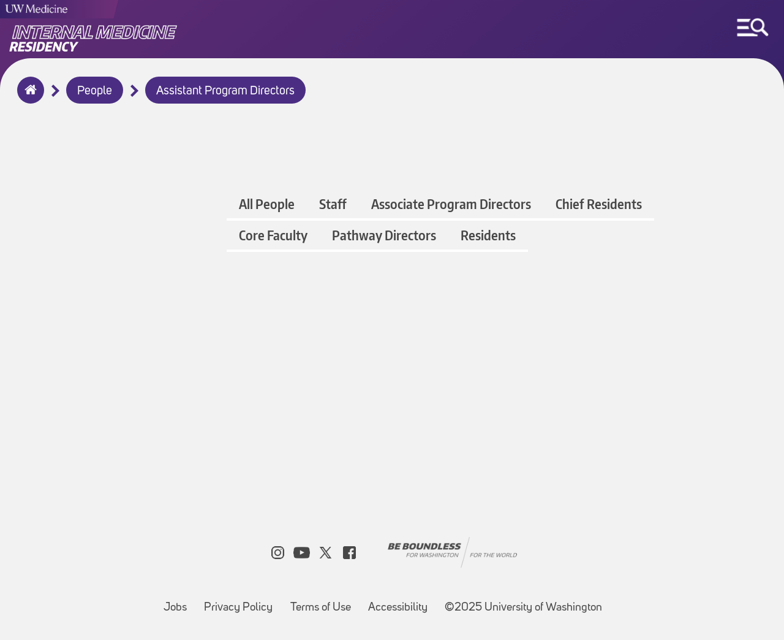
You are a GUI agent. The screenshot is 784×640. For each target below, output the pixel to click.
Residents (488, 235)
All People (267, 204)
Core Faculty (273, 235)
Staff (333, 204)
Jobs (179, 602)
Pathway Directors (384, 235)
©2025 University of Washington (523, 608)
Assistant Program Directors (225, 91)
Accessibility (401, 602)
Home (27, 98)
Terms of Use (324, 602)
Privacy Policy (242, 602)
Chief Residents (599, 204)
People (94, 91)
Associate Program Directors (451, 204)
